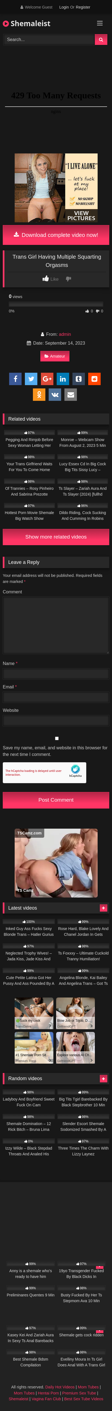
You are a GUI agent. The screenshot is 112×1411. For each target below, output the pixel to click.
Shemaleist (26, 23)
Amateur (55, 356)
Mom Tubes (88, 1387)
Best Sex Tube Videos (83, 1399)
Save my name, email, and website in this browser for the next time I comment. (55, 751)
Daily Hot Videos (60, 1387)
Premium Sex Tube (79, 1393)
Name (10, 663)
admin (65, 334)
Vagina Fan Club (46, 1399)
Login (64, 7)
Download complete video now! (56, 235)
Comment (12, 592)
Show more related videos (56, 537)
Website (11, 710)
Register (83, 7)
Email (10, 687)
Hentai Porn (48, 1393)
